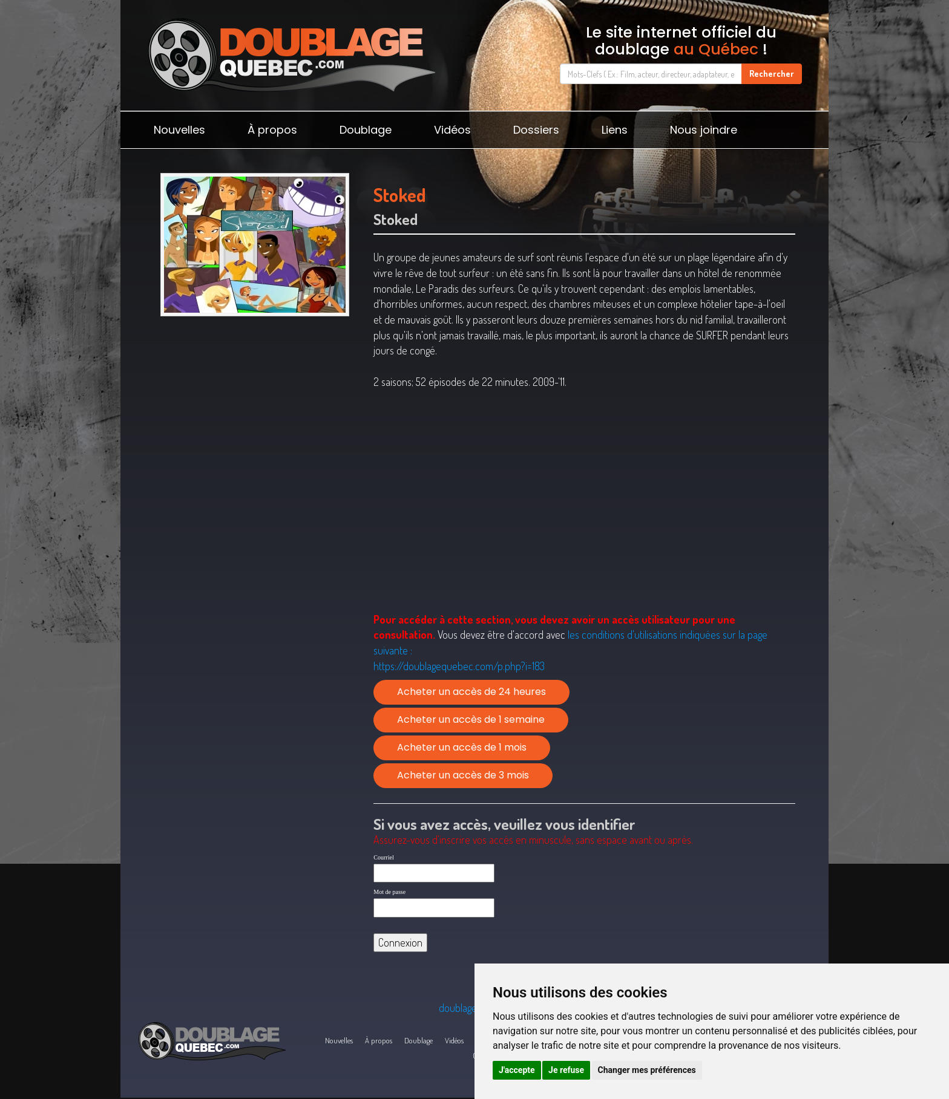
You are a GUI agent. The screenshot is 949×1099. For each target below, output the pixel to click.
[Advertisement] (254, 415)
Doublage (366, 129)
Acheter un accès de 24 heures (471, 692)
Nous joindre (703, 129)
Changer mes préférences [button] (647, 1070)
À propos (272, 129)
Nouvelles (179, 129)
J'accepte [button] (517, 1070)
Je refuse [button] (566, 1070)
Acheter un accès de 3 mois (463, 775)
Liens (615, 129)
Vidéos (452, 129)
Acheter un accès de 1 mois (462, 747)
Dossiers (536, 129)
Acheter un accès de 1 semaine (471, 719)
